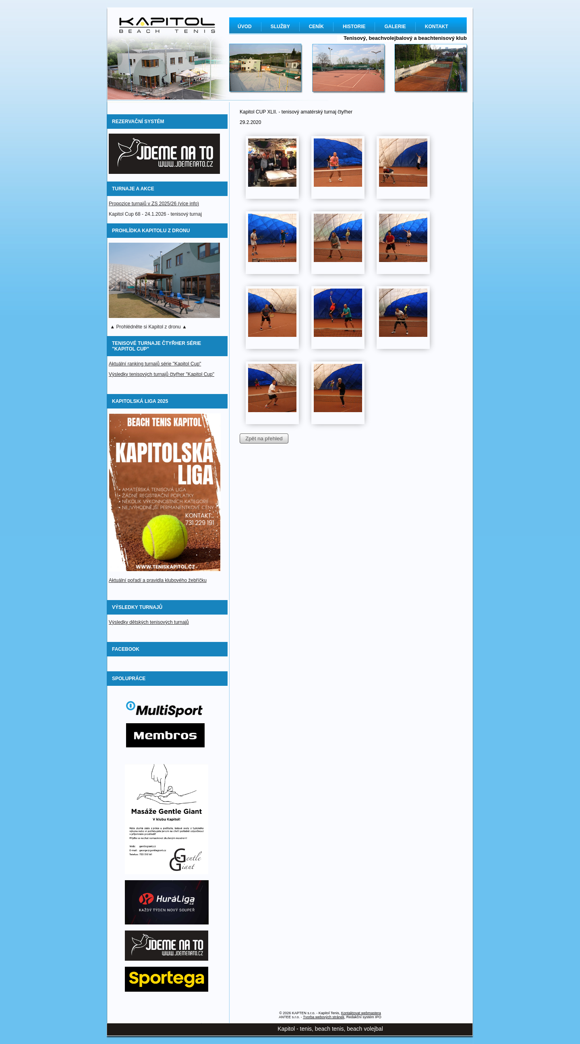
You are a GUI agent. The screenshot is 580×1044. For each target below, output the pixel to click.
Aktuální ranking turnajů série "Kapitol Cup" (155, 364)
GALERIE (395, 26)
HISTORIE (354, 26)
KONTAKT (436, 26)
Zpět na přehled (263, 438)
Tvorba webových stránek (323, 1017)
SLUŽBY (280, 26)
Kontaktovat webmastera (361, 1013)
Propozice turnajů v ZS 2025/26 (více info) (154, 203)
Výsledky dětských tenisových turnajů (149, 622)
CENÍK (316, 26)
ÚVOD (245, 26)
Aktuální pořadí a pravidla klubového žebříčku (158, 580)
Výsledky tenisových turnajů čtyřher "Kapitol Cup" (161, 374)
